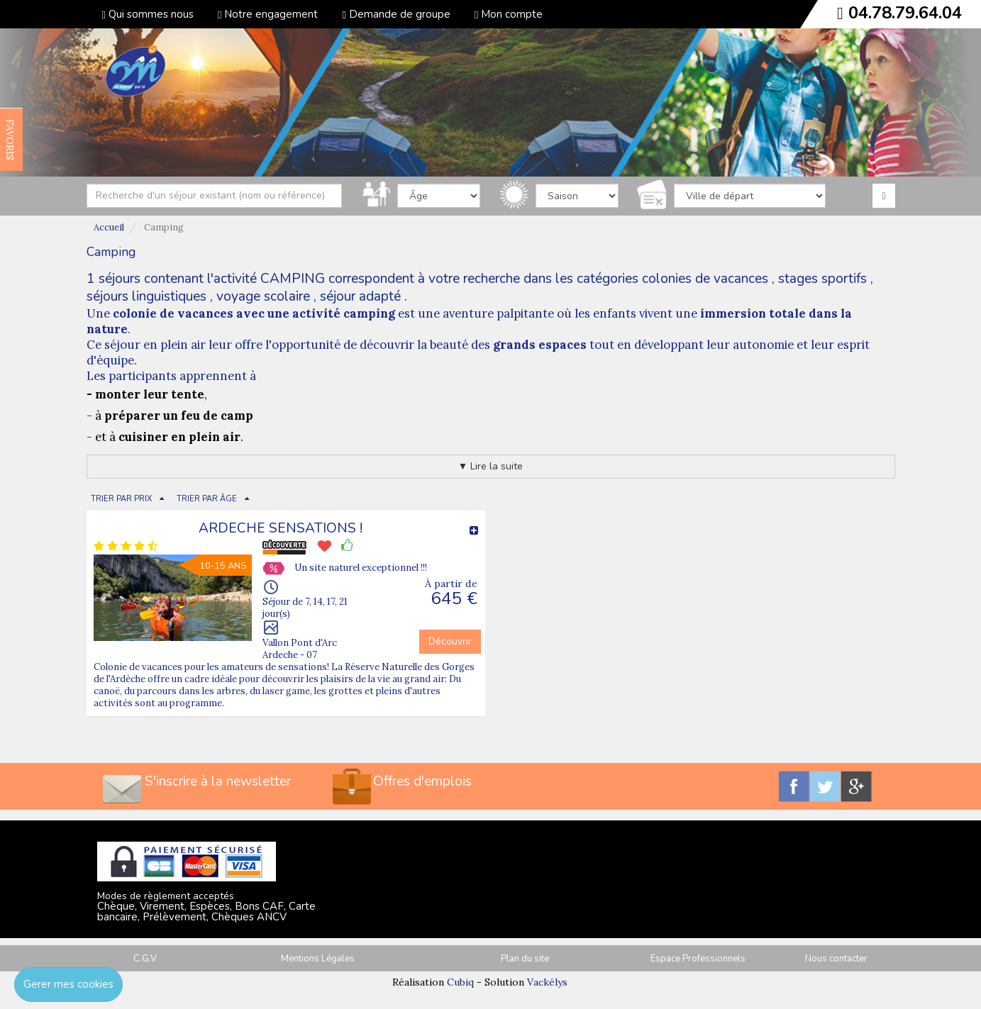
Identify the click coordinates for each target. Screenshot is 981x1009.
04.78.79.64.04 (905, 12)
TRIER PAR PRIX (121, 499)
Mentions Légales (318, 958)
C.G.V (145, 958)
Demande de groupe (396, 14)
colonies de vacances (705, 278)
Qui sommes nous (148, 14)
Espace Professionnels (698, 958)
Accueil (109, 227)
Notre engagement (268, 14)
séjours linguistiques (146, 296)
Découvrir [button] (450, 641)
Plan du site (525, 958)
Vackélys (547, 982)
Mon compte (509, 14)
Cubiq (460, 982)
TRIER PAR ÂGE (207, 499)
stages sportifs (822, 278)
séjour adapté (360, 296)
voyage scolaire (263, 296)
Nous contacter (836, 958)
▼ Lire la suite (490, 466)
